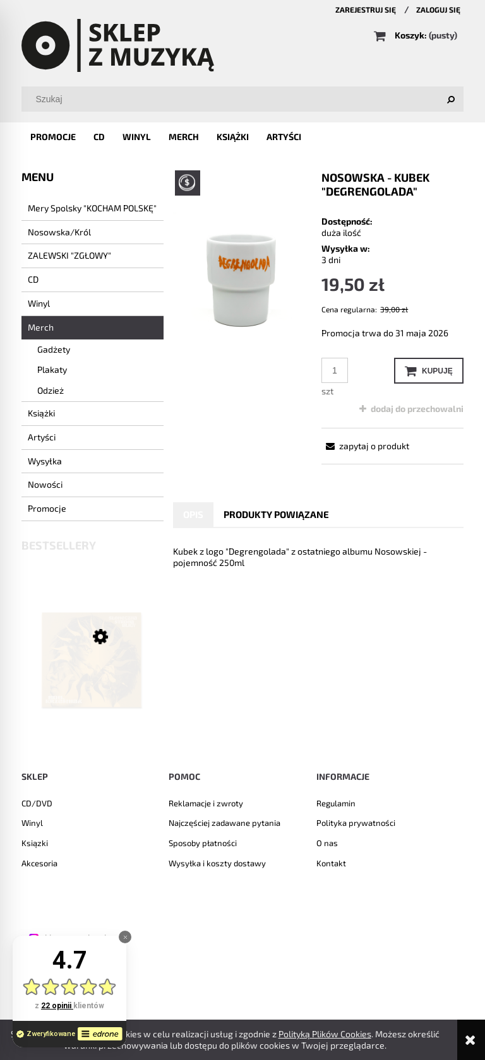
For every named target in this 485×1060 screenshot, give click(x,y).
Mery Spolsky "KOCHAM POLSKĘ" (92, 208)
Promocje (47, 508)
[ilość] (334, 370)
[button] (365, 445)
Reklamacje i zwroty (206, 803)
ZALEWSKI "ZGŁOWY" (69, 255)
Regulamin (336, 803)
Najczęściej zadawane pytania (224, 823)
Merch (41, 327)
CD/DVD (36, 803)
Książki (41, 413)
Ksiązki (34, 843)
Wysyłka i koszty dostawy (217, 863)
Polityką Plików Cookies (324, 1033)
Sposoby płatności (203, 843)
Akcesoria (39, 863)
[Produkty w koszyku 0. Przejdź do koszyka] (416, 35)
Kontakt (331, 863)
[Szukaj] (451, 99)
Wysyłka (45, 461)
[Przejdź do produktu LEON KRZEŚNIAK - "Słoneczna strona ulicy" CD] (92, 678)
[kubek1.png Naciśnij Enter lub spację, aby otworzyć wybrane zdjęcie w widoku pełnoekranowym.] (244, 275)
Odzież (50, 390)
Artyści (42, 437)
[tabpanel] (318, 557)
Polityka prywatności (355, 823)
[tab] (193, 514)
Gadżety (53, 349)
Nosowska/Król (59, 232)
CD (33, 279)
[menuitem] (53, 136)
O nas (327, 843)
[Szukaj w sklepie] (245, 99)
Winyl (39, 303)
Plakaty (52, 369)
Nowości (45, 484)
